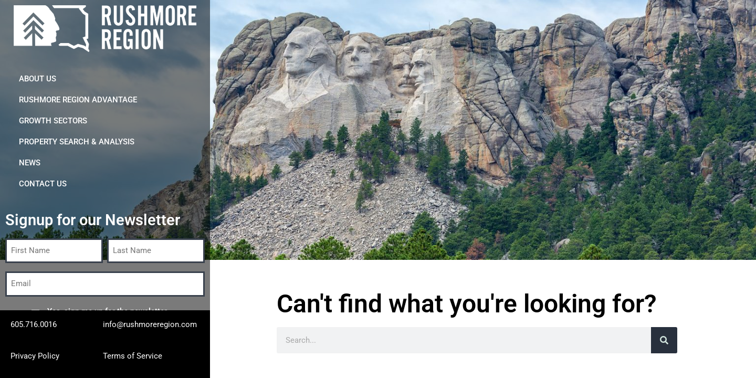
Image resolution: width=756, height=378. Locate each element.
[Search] (664, 340)
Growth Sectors (53, 120)
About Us (37, 78)
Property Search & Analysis (76, 141)
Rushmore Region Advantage (78, 99)
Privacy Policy (34, 356)
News (29, 162)
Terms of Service (132, 356)
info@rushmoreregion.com (150, 324)
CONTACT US (43, 183)
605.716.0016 (33, 324)
